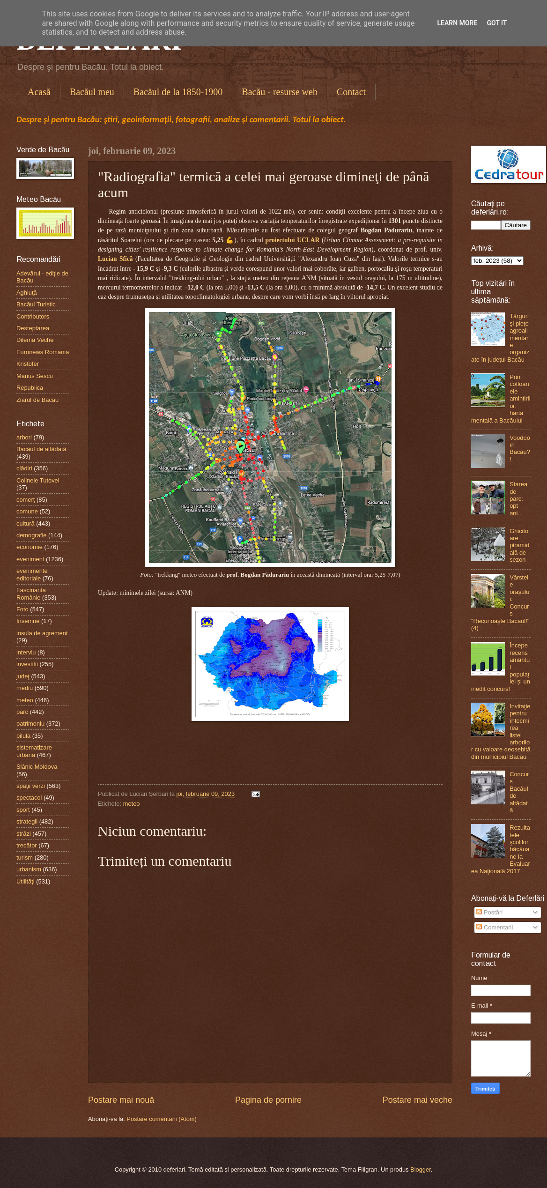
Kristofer (27, 363)
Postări (489, 912)
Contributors (32, 316)
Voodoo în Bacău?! (520, 448)
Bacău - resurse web (280, 92)
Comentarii (494, 927)
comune (27, 511)
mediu (24, 687)
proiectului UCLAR (293, 240)
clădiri (24, 468)
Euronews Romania (42, 352)
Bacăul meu (92, 92)
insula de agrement (42, 633)
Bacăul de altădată (41, 449)
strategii (26, 821)
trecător (26, 845)
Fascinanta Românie (31, 594)
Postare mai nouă (121, 1100)
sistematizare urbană (34, 751)
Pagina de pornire (268, 1100)
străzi (23, 833)
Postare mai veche (417, 1100)
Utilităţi (25, 881)
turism (24, 857)
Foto (22, 609)
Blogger (420, 1169)
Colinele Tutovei (37, 480)
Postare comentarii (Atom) (161, 1118)
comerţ (25, 499)
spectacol (29, 797)
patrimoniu (30, 723)
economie (29, 546)
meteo (131, 803)
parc (22, 711)
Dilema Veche (34, 339)
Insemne (27, 620)
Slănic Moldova (36, 766)
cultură (25, 523)
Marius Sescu (34, 375)
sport (23, 809)
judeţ (23, 676)
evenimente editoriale (32, 574)
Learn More (457, 23)
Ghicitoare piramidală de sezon (519, 545)
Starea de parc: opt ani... (518, 499)
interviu (26, 652)
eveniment (30, 559)
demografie (31, 535)
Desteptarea (32, 328)
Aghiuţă (26, 292)
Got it (497, 23)
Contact (351, 92)
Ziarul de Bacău (37, 399)
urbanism (28, 869)
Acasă (39, 92)
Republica (29, 387)
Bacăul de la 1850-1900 (178, 92)
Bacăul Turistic (36, 304)
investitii (27, 664)
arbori (24, 437)
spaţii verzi (30, 785)
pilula (23, 735)
